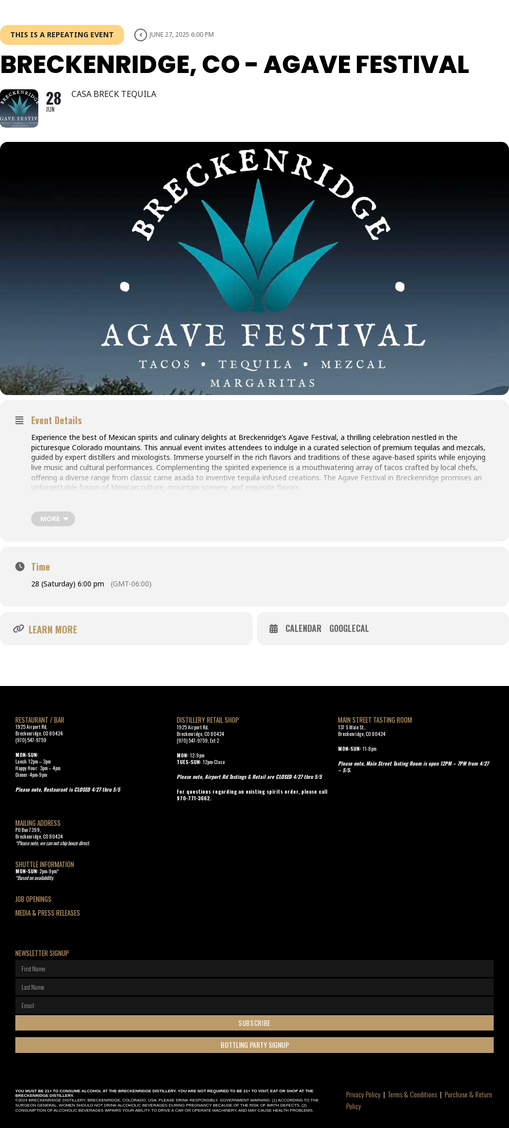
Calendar (303, 629)
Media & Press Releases (47, 913)
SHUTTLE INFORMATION (44, 864)
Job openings (33, 899)
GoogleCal (349, 629)
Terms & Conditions (412, 1094)
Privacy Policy (363, 1094)
